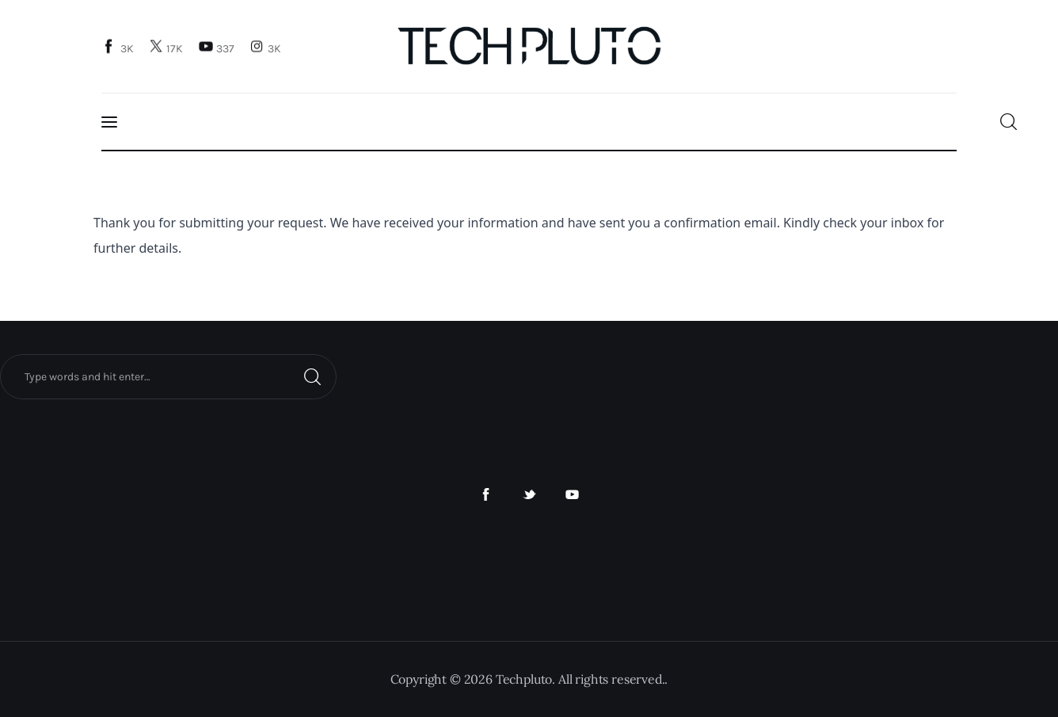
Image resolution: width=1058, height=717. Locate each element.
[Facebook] (119, 48)
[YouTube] (217, 48)
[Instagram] (267, 48)
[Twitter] (168, 48)
